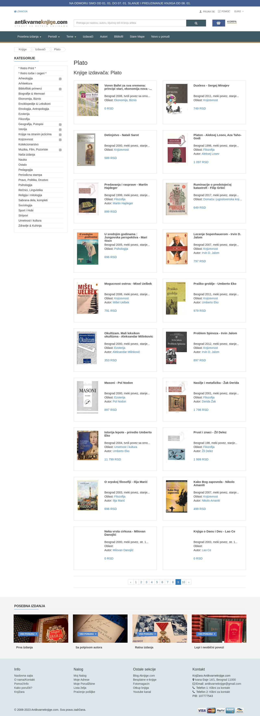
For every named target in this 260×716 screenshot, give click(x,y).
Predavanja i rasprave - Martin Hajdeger (126, 186)
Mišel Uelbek (121, 302)
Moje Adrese (82, 679)
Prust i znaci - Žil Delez (210, 432)
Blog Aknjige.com (144, 675)
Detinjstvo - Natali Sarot (121, 135)
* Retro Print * (27, 68)
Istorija (22, 129)
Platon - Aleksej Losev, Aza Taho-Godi (218, 136)
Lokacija (20, 11)
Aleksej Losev (210, 153)
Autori (103, 36)
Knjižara (19, 691)
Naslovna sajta (23, 675)
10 (183, 582)
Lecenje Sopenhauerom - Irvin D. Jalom (217, 235)
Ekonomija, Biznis (29, 98)
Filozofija (24, 119)
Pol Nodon (119, 401)
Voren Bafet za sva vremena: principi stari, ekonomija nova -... (128, 87)
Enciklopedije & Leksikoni (34, 103)
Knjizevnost (25, 139)
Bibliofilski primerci (30, 88)
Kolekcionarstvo (28, 144)
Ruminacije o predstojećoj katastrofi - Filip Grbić (213, 186)
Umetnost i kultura (29, 220)
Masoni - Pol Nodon (118, 382)
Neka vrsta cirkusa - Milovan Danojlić (124, 533)
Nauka (22, 159)
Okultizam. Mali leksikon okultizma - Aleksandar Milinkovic (128, 334)
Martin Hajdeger (123, 203)
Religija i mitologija (30, 195)
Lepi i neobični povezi (209, 647)
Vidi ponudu (27, 634)
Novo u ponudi (160, 36)
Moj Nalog (80, 675)
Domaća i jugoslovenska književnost (226, 199)
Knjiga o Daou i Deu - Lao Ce (214, 531)
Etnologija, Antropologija (33, 108)
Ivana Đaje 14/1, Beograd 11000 (215, 679)
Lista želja (80, 687)
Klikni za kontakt (219, 687)
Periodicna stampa (30, 174)
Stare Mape (137, 36)
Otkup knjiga (141, 687)
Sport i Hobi (25, 210)
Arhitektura (25, 83)
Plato (57, 49)
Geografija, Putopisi (30, 124)
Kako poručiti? (23, 687)
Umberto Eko (210, 302)
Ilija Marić (119, 500)
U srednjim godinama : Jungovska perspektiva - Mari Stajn (125, 237)
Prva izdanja (24, 647)
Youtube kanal (142, 691)
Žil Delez (207, 451)
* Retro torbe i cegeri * (32, 73)
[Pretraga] (196, 23)
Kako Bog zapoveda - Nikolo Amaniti (214, 483)
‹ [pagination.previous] (130, 582)
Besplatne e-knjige (144, 679)
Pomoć (226, 11)
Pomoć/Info (21, 683)
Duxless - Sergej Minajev (211, 85)
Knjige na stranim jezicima (35, 134)
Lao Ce (206, 550)
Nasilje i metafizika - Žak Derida (216, 382)
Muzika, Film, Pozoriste (33, 149)
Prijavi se (209, 11)
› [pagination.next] (188, 582)
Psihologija (25, 185)
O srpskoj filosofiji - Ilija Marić (126, 481)
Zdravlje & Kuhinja (30, 225)
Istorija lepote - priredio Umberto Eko (128, 433)
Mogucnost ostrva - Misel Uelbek (128, 283)
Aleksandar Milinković (126, 352)
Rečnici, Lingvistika (30, 190)
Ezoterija (23, 114)
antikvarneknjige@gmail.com (223, 683)
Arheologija (25, 78)
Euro (239, 11)
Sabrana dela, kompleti (33, 200)
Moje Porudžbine (84, 683)
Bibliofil (118, 36)
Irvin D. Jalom (210, 252)
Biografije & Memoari (31, 93)
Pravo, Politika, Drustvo (33, 180)
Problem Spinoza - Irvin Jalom (215, 333)
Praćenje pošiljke (84, 691)
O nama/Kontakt (24, 679)
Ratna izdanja (144, 647)
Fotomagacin (141, 683)
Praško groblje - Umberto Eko (215, 283)
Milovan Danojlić (123, 550)
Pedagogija (25, 169)
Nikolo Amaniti (211, 500)
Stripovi (23, 215)
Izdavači (88, 36)
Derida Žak (209, 401)
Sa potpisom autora (89, 647)
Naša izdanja (26, 154)
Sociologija (25, 205)
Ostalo (22, 164)
